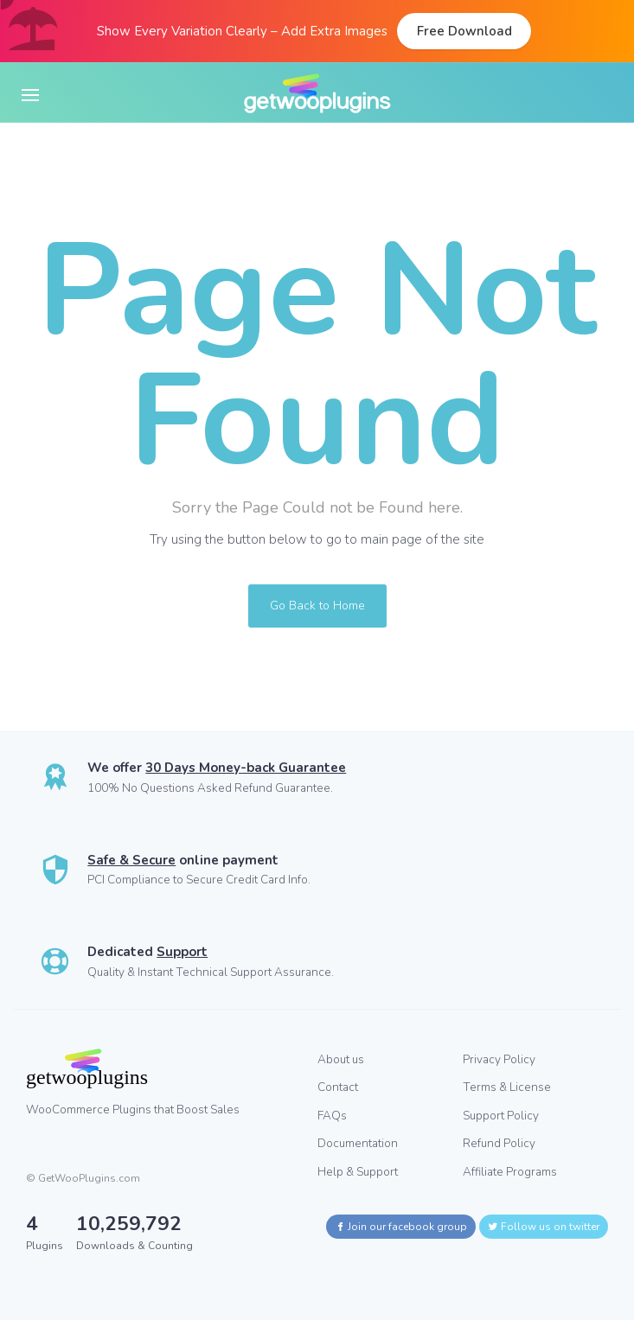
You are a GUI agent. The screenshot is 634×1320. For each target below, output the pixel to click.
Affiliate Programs (510, 1172)
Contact (337, 1087)
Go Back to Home (317, 605)
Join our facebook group (401, 1227)
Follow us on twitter (543, 1227)
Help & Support (357, 1172)
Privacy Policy (499, 1059)
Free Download (464, 31)
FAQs (332, 1115)
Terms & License (507, 1087)
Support (182, 951)
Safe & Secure (131, 860)
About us (340, 1059)
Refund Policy (499, 1143)
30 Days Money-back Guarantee (245, 767)
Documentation (357, 1143)
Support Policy (501, 1115)
